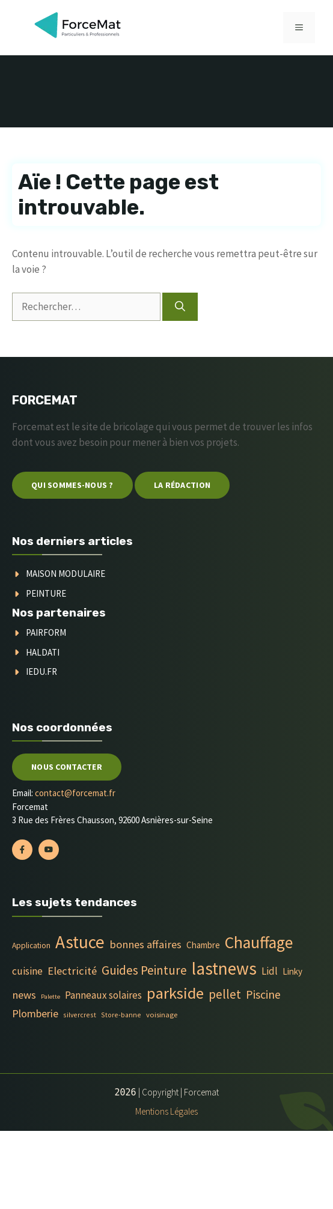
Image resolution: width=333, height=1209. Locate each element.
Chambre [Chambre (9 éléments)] (203, 945)
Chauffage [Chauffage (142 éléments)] (259, 942)
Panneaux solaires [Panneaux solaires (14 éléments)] (103, 995)
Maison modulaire (65, 573)
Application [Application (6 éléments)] (31, 945)
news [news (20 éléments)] (24, 995)
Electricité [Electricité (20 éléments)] (72, 971)
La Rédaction (182, 485)
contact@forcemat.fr (75, 793)
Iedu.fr (41, 671)
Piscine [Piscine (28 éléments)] (263, 994)
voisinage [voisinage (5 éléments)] (161, 1014)
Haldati (43, 652)
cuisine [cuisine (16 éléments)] (27, 971)
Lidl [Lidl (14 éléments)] (269, 971)
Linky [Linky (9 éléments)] (292, 971)
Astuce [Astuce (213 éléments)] (80, 942)
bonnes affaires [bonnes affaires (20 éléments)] (145, 944)
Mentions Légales (166, 1111)
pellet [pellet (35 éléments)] (225, 994)
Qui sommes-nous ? (72, 485)
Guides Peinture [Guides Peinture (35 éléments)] (144, 970)
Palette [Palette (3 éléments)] (50, 996)
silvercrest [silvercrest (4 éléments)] (79, 1014)
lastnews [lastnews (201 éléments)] (224, 968)
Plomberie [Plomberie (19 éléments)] (35, 1013)
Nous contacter (66, 766)
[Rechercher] (180, 307)
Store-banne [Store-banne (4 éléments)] (121, 1014)
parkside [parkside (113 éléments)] (175, 993)
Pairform (46, 632)
